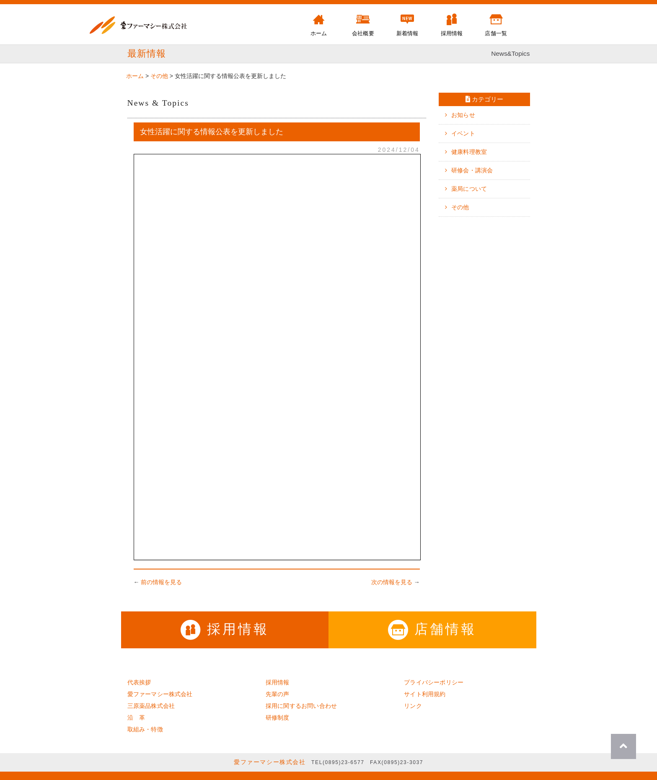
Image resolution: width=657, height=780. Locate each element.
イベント (463, 133)
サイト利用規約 (424, 694)
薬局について (469, 188)
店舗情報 (432, 629)
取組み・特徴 (145, 729)
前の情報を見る (161, 582)
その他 (460, 207)
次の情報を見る (391, 582)
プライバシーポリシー (433, 682)
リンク (413, 705)
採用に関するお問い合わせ (301, 705)
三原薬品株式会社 (151, 705)
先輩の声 (278, 694)
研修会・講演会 (472, 170)
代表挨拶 (139, 682)
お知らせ (463, 115)
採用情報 (225, 629)
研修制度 (278, 717)
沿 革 (136, 717)
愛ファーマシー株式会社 (160, 694)
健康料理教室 (469, 151)
